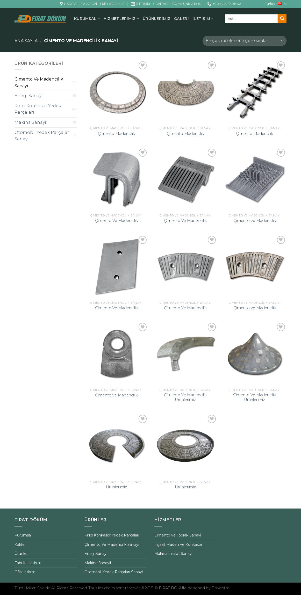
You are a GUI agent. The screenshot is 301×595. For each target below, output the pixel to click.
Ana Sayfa (26, 40)
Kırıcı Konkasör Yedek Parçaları (38, 109)
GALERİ (181, 18)
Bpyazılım (221, 588)
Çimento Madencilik (116, 133)
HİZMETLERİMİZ (121, 18)
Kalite (20, 544)
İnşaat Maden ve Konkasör (178, 544)
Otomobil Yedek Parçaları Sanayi (42, 136)
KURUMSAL (87, 18)
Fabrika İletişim (28, 563)
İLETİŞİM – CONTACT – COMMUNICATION (166, 4)
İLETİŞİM (203, 18)
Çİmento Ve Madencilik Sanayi (39, 82)
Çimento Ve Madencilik (116, 220)
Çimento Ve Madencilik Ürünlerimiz (185, 397)
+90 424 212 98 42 (224, 4)
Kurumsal (23, 535)
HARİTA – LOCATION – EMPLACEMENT (92, 4)
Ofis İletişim (25, 572)
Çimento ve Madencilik (254, 220)
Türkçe (275, 4)
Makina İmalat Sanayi (173, 553)
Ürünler (21, 553)
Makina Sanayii (31, 122)
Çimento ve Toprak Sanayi (177, 535)
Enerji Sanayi (29, 95)
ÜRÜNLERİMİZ (156, 18)
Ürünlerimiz (116, 487)
